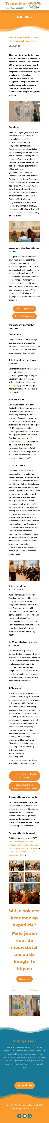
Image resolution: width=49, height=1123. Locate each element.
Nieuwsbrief (25, 979)
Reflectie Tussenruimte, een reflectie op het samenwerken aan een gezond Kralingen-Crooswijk (24, 844)
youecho (26, 1108)
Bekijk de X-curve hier (25, 316)
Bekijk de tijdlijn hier (25, 308)
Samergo (14, 385)
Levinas (31, 139)
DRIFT (12, 283)
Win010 (29, 595)
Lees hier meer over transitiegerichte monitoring (25, 786)
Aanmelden (24, 1085)
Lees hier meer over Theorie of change (25, 776)
